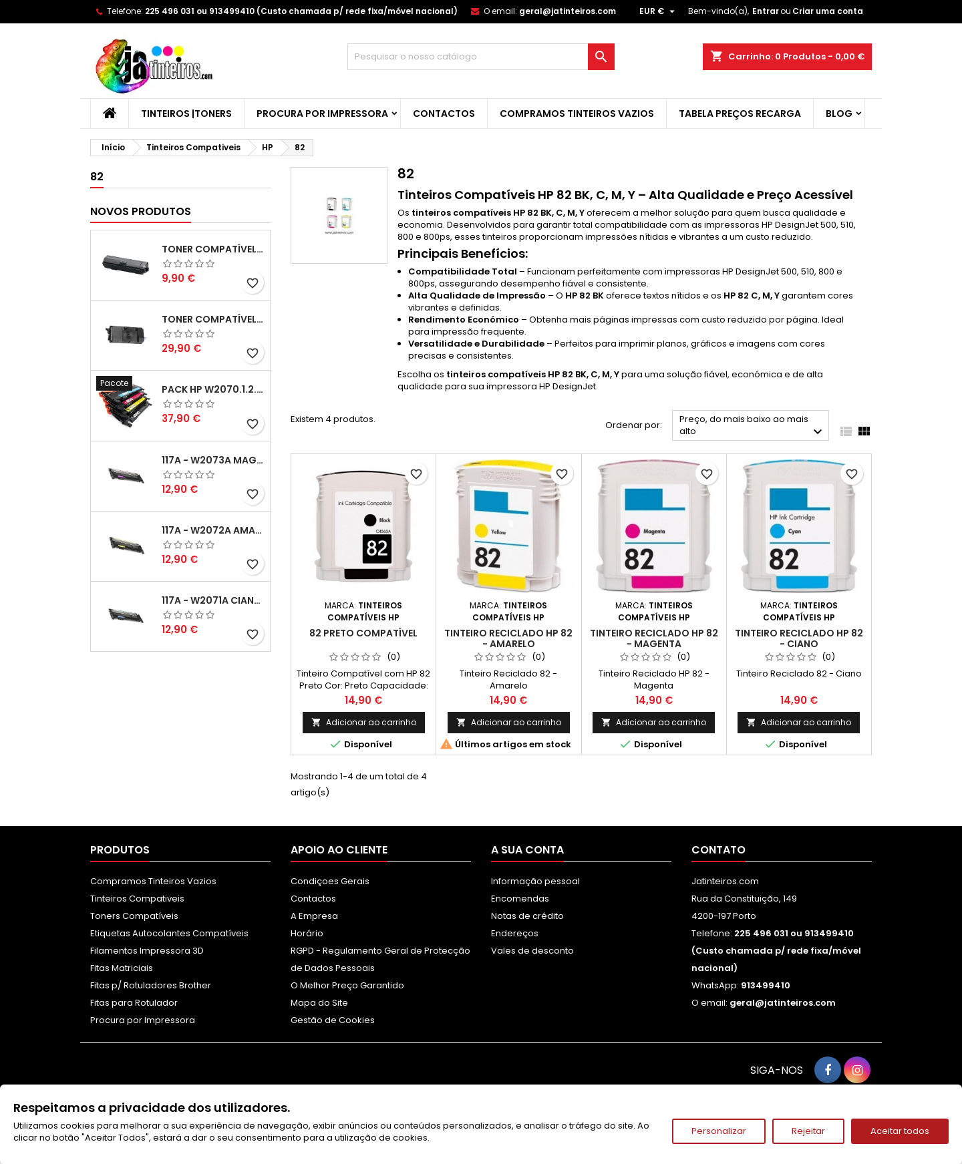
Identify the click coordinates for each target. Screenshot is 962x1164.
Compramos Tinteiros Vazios (577, 113)
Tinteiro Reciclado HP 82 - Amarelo (508, 638)
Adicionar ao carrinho (363, 722)
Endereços (514, 933)
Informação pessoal (535, 881)
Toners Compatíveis (134, 916)
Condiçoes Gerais (330, 881)
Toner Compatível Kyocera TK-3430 (213, 319)
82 (97, 176)
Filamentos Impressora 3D (147, 950)
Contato (718, 849)
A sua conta (527, 849)
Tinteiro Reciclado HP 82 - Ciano (799, 638)
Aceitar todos (899, 1131)
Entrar (765, 11)
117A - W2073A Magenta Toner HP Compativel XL (213, 460)
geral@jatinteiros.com (567, 11)
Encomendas (520, 898)
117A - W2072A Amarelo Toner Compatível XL (213, 530)
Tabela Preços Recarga (740, 113)
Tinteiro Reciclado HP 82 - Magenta (654, 638)
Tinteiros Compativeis (137, 898)
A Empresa (314, 916)
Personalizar (718, 1131)
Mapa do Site (319, 1002)
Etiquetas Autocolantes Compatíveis (169, 933)
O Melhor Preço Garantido (347, 985)
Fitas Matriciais (121, 968)
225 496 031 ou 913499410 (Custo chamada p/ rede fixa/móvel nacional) (301, 11)
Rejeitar (808, 1131)
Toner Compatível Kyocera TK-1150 (213, 249)
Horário (307, 933)
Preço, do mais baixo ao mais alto (752, 426)
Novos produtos (140, 211)
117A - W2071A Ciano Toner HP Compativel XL (213, 600)
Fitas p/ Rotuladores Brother (150, 985)
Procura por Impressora (322, 113)
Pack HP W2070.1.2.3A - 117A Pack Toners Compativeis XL (213, 389)
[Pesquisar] (481, 56)
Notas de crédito (527, 916)
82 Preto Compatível (363, 633)
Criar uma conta (827, 11)
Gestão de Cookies (333, 1020)
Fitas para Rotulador (134, 1002)
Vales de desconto (532, 950)
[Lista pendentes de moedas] (658, 11)
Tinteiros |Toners (186, 113)
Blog (839, 113)
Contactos (444, 113)
